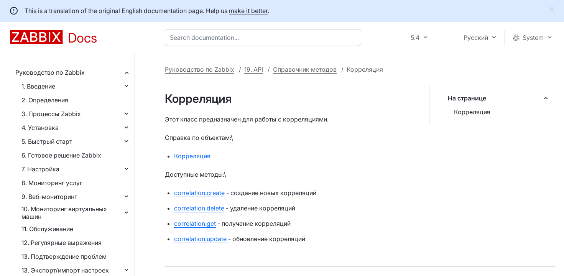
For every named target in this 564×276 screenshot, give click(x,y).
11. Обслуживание (47, 229)
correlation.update (200, 239)
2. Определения (44, 100)
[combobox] (264, 37)
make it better (248, 11)
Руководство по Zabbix (50, 72)
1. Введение (38, 86)
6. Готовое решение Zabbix (61, 155)
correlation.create (199, 193)
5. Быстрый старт (46, 141)
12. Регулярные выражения (61, 242)
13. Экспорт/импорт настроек (65, 270)
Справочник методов (305, 69)
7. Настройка (40, 169)
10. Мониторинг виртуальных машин (64, 212)
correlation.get (195, 223)
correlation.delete (199, 208)
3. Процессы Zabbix (51, 114)
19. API (253, 69)
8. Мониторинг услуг (51, 183)
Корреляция (472, 112)
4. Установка (40, 127)
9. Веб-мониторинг (49, 196)
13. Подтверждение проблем (64, 256)
